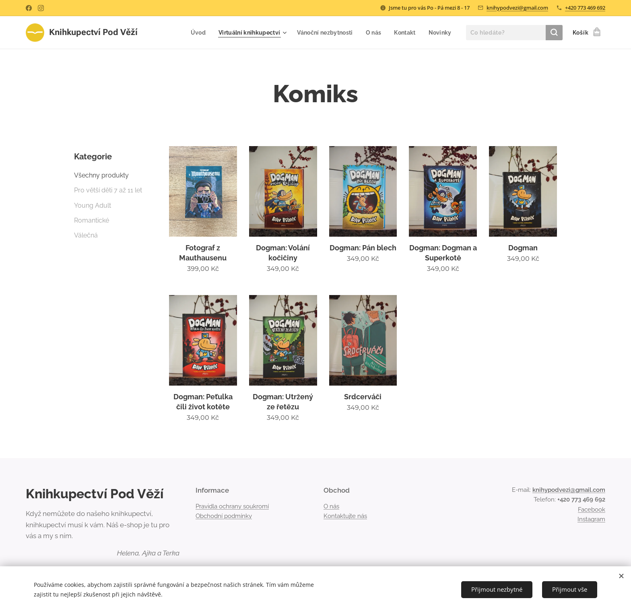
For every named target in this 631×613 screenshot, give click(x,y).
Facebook (591, 509)
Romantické (91, 220)
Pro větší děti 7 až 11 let (108, 190)
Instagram (591, 519)
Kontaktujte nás (345, 516)
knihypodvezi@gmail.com (517, 7)
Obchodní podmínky (224, 516)
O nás (331, 506)
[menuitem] (198, 33)
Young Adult (92, 205)
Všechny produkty (101, 175)
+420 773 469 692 (585, 7)
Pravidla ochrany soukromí (232, 506)
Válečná (86, 235)
